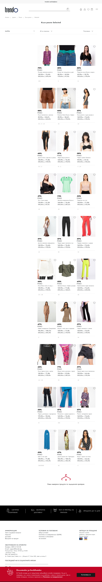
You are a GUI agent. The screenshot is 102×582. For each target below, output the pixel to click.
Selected (36, 17)
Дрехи (14, 17)
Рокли (20, 17)
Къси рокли (28, 17)
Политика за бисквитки (46, 537)
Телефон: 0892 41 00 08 (13, 547)
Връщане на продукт (11, 538)
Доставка (8, 537)
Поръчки (8, 535)
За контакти (42, 538)
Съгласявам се (86, 575)
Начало (7, 17)
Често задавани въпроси (13, 533)
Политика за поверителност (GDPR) (50, 535)
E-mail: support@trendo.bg (13, 549)
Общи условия (43, 533)
